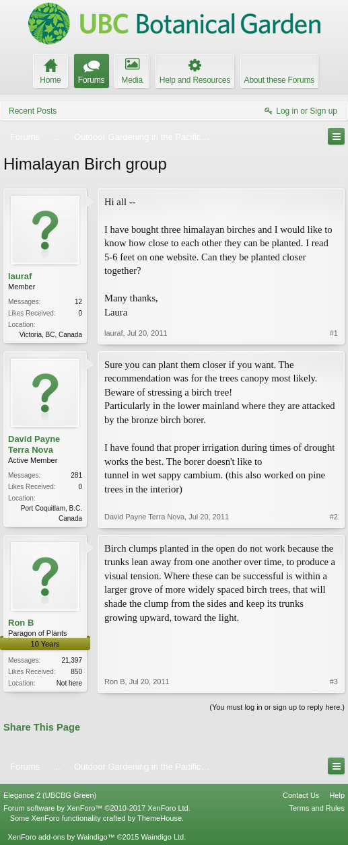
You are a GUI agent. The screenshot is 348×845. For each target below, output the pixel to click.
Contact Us (301, 795)
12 (78, 301)
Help (337, 795)
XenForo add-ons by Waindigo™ (60, 837)
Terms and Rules (317, 808)
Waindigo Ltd (162, 837)
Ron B (21, 623)
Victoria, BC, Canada (51, 334)
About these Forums (279, 80)
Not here (69, 683)
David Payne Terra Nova (34, 444)
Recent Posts (33, 111)
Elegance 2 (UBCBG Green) (49, 795)
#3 (334, 681)
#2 (334, 517)
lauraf (20, 276)
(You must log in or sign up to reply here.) (277, 707)
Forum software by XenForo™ (96, 808)
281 (76, 475)
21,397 (71, 660)
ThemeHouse (159, 818)
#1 (334, 333)
